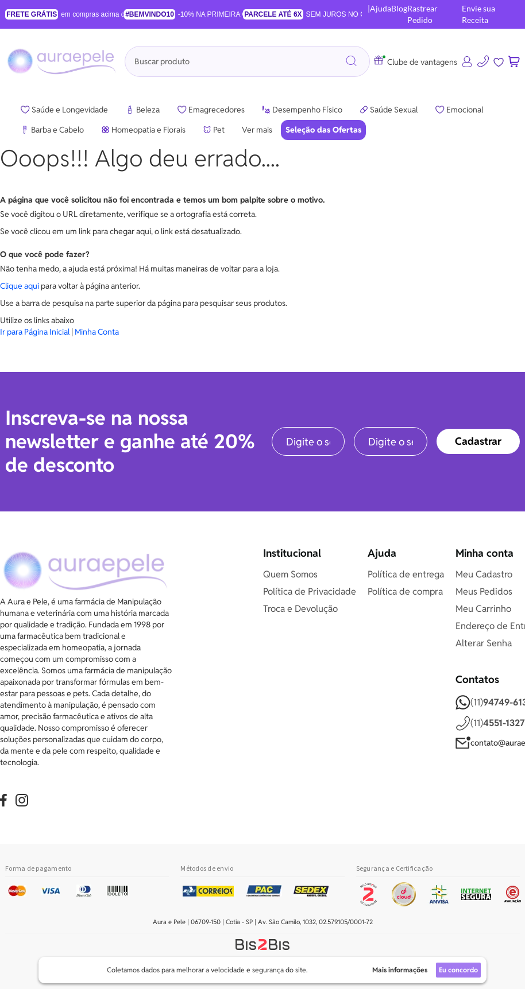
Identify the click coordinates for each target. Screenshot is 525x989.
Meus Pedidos (483, 591)
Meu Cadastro (483, 574)
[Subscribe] (478, 441)
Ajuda (380, 8)
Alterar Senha (483, 643)
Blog (399, 8)
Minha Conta (97, 332)
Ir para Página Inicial (35, 332)
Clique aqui (19, 286)
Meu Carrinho (483, 609)
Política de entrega (406, 574)
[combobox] (247, 61)
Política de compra (405, 591)
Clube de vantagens (415, 62)
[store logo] (62, 61)
